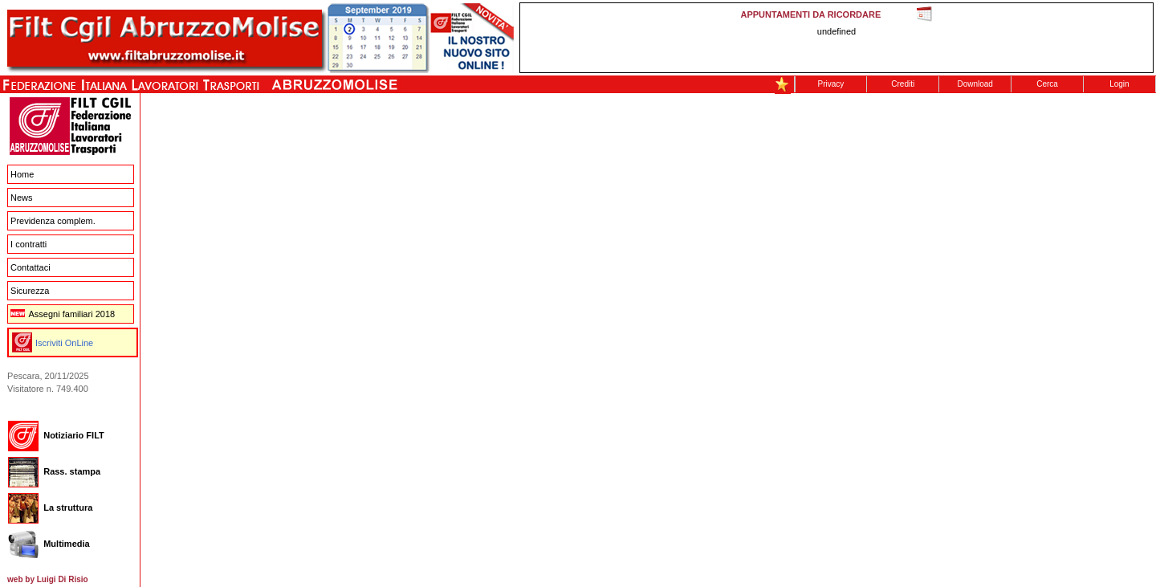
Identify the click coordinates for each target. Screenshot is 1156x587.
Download (974, 83)
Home (22, 174)
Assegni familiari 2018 (62, 314)
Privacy (831, 83)
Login (1119, 83)
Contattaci (30, 267)
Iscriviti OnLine (64, 343)
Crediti (902, 83)
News (21, 197)
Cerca (1047, 83)
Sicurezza (29, 291)
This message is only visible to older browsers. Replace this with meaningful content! (836, 37)
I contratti (28, 244)
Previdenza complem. (53, 221)
